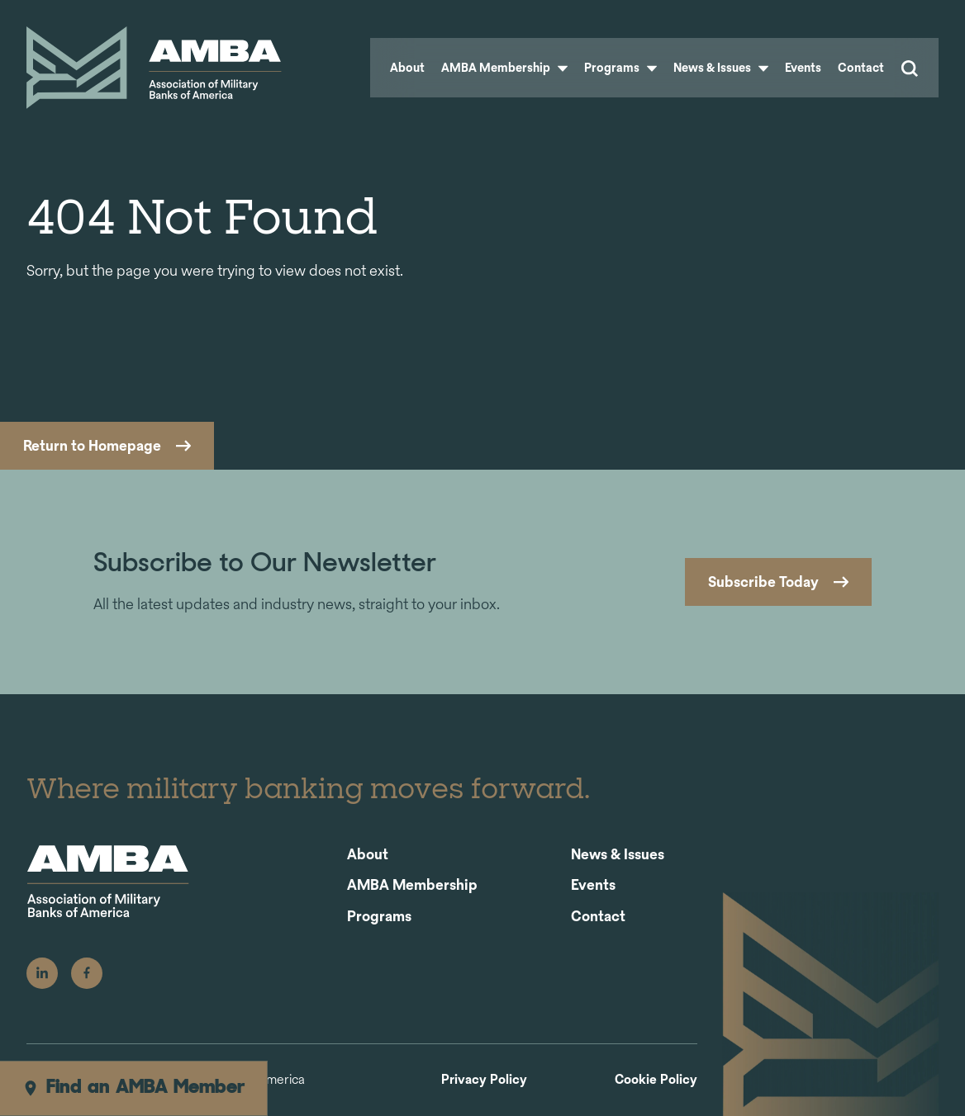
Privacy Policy (484, 1080)
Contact (861, 67)
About (407, 67)
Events (803, 67)
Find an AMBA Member (133, 1088)
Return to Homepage (92, 445)
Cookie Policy (656, 1080)
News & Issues (720, 67)
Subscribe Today (763, 581)
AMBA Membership (504, 67)
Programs (620, 67)
